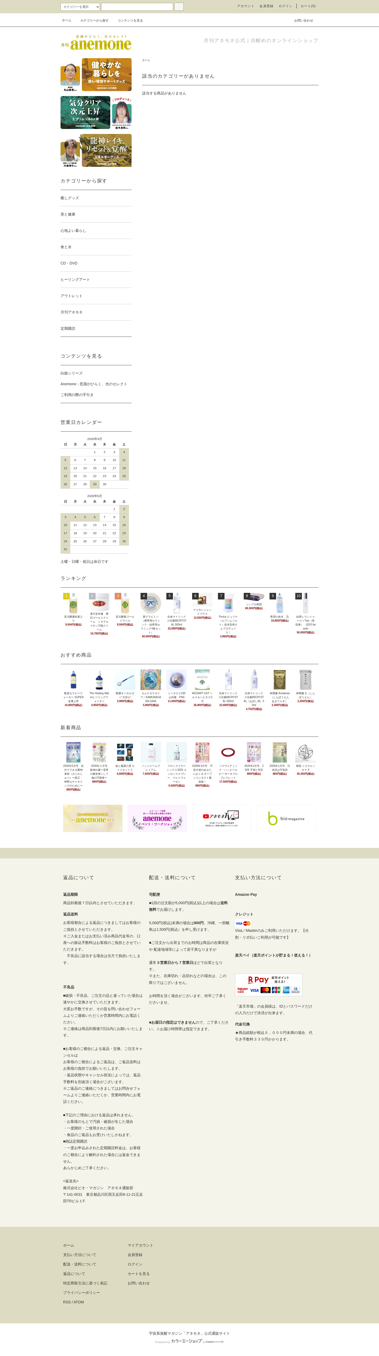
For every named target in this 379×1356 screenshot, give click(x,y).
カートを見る (139, 1274)
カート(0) (308, 6)
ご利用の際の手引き (77, 395)
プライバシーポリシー (81, 1292)
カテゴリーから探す (91, 20)
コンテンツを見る (127, 20)
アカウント (246, 6)
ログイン (286, 6)
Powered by (189, 1342)
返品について (74, 1274)
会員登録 (266, 6)
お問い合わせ (300, 20)
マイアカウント (140, 1245)
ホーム (66, 20)
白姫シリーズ (72, 373)
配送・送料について (79, 1264)
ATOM (79, 1302)
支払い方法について (79, 1255)
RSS (67, 1302)
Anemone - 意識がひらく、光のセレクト (94, 384)
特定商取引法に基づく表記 (85, 1283)
